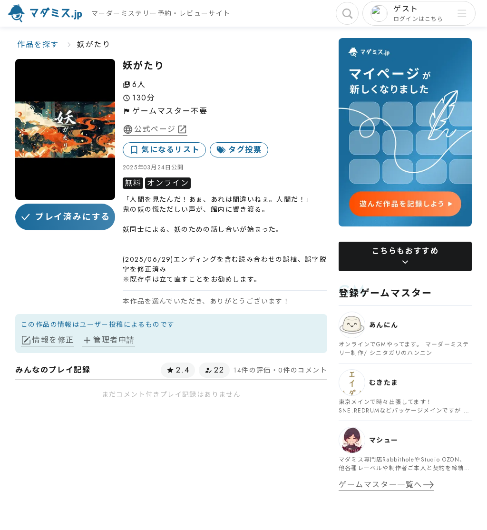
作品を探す (38, 44)
